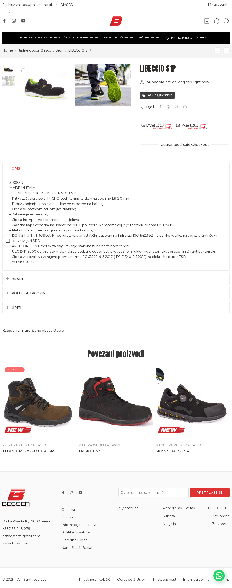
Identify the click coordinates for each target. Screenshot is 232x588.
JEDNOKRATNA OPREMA (85, 37)
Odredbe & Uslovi (131, 580)
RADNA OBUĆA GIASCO (33, 37)
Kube (83, 445)
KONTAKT (201, 37)
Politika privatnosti (76, 532)
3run (60, 50)
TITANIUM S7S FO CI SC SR (28, 451)
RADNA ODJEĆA (58, 37)
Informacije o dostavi (78, 525)
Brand (18, 279)
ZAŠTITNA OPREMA (148, 37)
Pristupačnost (164, 580)
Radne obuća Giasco (34, 50)
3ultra (7, 445)
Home (7, 50)
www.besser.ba (15, 543)
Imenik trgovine (196, 580)
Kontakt (68, 517)
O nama (68, 510)
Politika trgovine (30, 293)
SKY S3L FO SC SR (172, 451)
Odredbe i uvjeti (74, 540)
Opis (16, 168)
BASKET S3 (89, 451)
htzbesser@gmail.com (21, 536)
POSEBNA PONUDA (177, 38)
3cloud (162, 445)
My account (217, 5)
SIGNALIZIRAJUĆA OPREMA (118, 37)
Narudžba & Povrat (76, 548)
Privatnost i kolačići (95, 580)
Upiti (16, 307)
